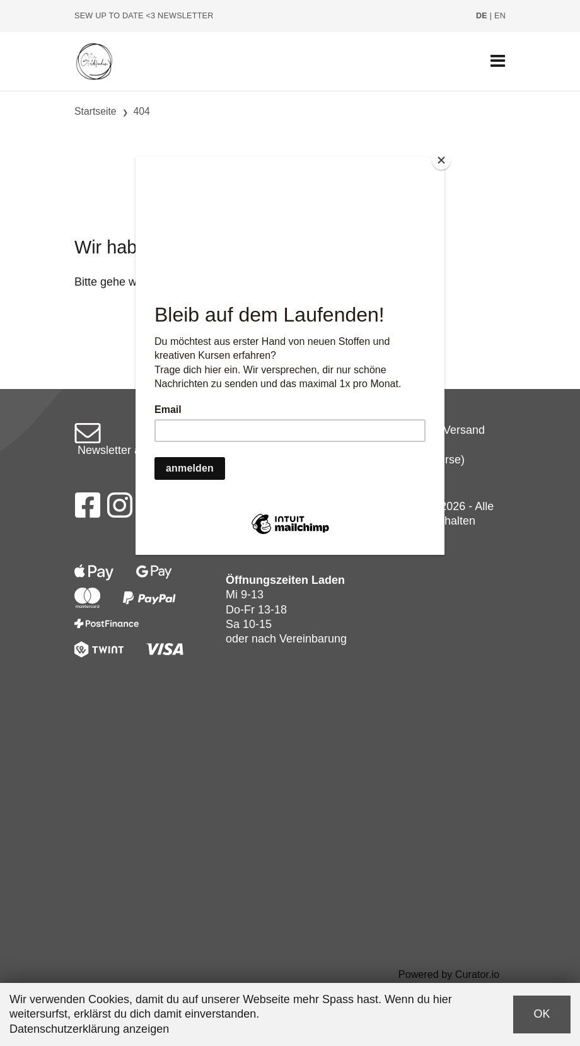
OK (541, 1014)
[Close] (441, 160)
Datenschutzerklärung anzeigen (89, 1029)
